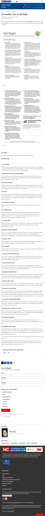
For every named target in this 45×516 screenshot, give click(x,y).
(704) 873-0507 (27, 7)
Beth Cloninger (9, 17)
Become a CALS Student (7, 481)
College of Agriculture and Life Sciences (11, 479)
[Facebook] (3, 498)
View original (4, 85)
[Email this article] (11, 363)
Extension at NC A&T (6, 483)
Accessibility (11, 511)
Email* (2, 372)
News (2, 11)
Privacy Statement (29, 502)
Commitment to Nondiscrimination (13, 502)
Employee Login (39, 514)
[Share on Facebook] (5, 363)
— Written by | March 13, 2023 (9, 17)
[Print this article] (14, 363)
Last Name (3, 382)
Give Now (4, 485)
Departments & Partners (7, 477)
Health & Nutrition (14, 443)
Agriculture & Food (5, 443)
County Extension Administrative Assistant (16, 433)
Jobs (3, 475)
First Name (3, 377)
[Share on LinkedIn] (8, 363)
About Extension (5, 473)
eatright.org (3, 338)
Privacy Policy (7, 416)
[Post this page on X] (2, 363)
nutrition (28, 443)
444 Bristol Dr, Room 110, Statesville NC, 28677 (34, 5)
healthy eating (34, 443)
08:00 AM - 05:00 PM (39, 7)
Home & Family (22, 443)
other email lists (12, 414)
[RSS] (6, 498)
